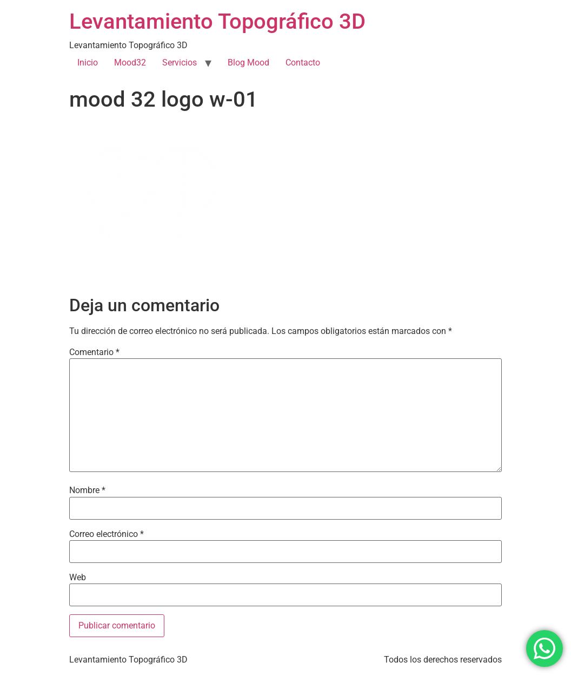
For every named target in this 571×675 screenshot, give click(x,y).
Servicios (179, 62)
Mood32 (130, 62)
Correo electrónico (106, 534)
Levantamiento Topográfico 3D (217, 21)
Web (77, 577)
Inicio (87, 62)
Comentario (94, 352)
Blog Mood (248, 62)
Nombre (87, 490)
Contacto (303, 62)
